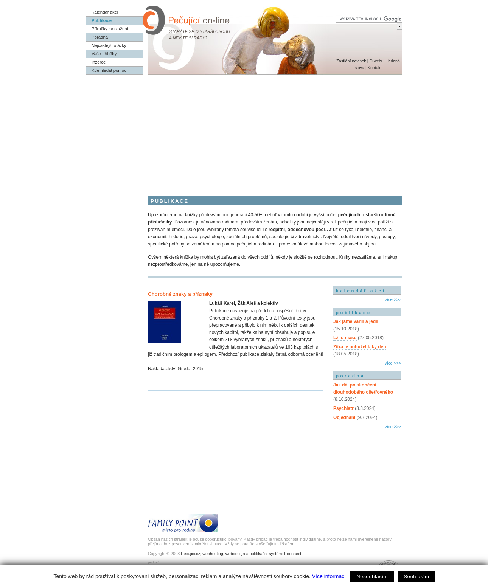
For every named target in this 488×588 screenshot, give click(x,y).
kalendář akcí (360, 291)
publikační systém (265, 553)
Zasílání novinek (351, 61)
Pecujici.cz (190, 553)
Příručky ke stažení (110, 28)
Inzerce (99, 62)
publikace (353, 312)
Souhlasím (416, 576)
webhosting (212, 553)
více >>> (393, 299)
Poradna (100, 37)
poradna (350, 376)
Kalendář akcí (105, 12)
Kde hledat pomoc (109, 70)
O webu (376, 61)
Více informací (329, 576)
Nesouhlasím (372, 576)
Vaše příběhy (104, 53)
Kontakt (375, 67)
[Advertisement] (244, 132)
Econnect (292, 553)
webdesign (235, 553)
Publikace (102, 20)
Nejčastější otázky (109, 45)
